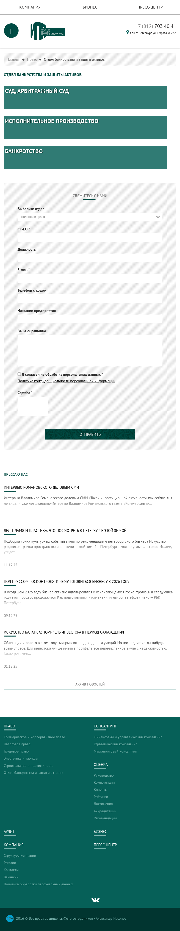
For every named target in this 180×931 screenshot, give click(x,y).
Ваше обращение (32, 331)
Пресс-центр (150, 7)
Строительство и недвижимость (28, 766)
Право (32, 59)
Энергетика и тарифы (21, 758)
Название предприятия (37, 310)
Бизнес (90, 7)
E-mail (24, 269)
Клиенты (100, 789)
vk (95, 900)
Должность (27, 249)
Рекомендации (105, 818)
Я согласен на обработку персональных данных (62, 374)
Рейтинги (101, 797)
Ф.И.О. (24, 229)
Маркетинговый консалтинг (115, 751)
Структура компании (20, 855)
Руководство (104, 775)
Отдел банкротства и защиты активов (33, 773)
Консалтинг (105, 726)
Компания (30, 7)
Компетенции (104, 782)
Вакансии (11, 877)
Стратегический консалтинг (115, 744)
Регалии (10, 863)
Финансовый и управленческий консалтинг (128, 737)
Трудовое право (16, 751)
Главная (14, 59)
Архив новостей (90, 684)
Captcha (25, 392)
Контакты (11, 870)
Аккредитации (105, 811)
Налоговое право (17, 744)
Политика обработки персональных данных (38, 884)
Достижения (103, 804)
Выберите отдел (31, 208)
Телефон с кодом (32, 290)
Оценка (101, 764)
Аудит (9, 831)
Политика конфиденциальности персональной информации (66, 381)
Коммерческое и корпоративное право (34, 737)
